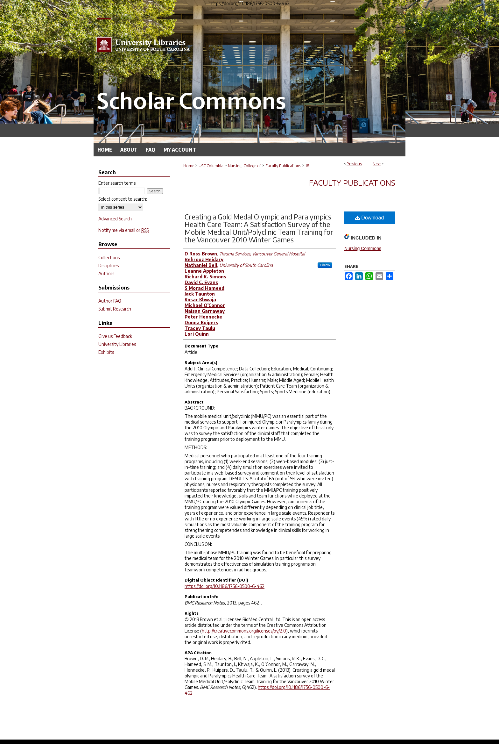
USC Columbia (211, 165)
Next (377, 163)
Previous (354, 163)
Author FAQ (109, 301)
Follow (325, 265)
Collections (109, 257)
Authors (106, 273)
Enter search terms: (117, 183)
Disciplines (108, 265)
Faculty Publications (283, 165)
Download (369, 217)
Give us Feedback (115, 336)
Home (188, 165)
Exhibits (106, 352)
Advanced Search (115, 218)
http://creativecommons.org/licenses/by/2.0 (244, 630)
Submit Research (114, 308)
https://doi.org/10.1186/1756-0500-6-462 (224, 586)
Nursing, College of (244, 165)
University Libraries (117, 344)
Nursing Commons (362, 248)
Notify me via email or (123, 230)
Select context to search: (122, 199)
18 (307, 165)
